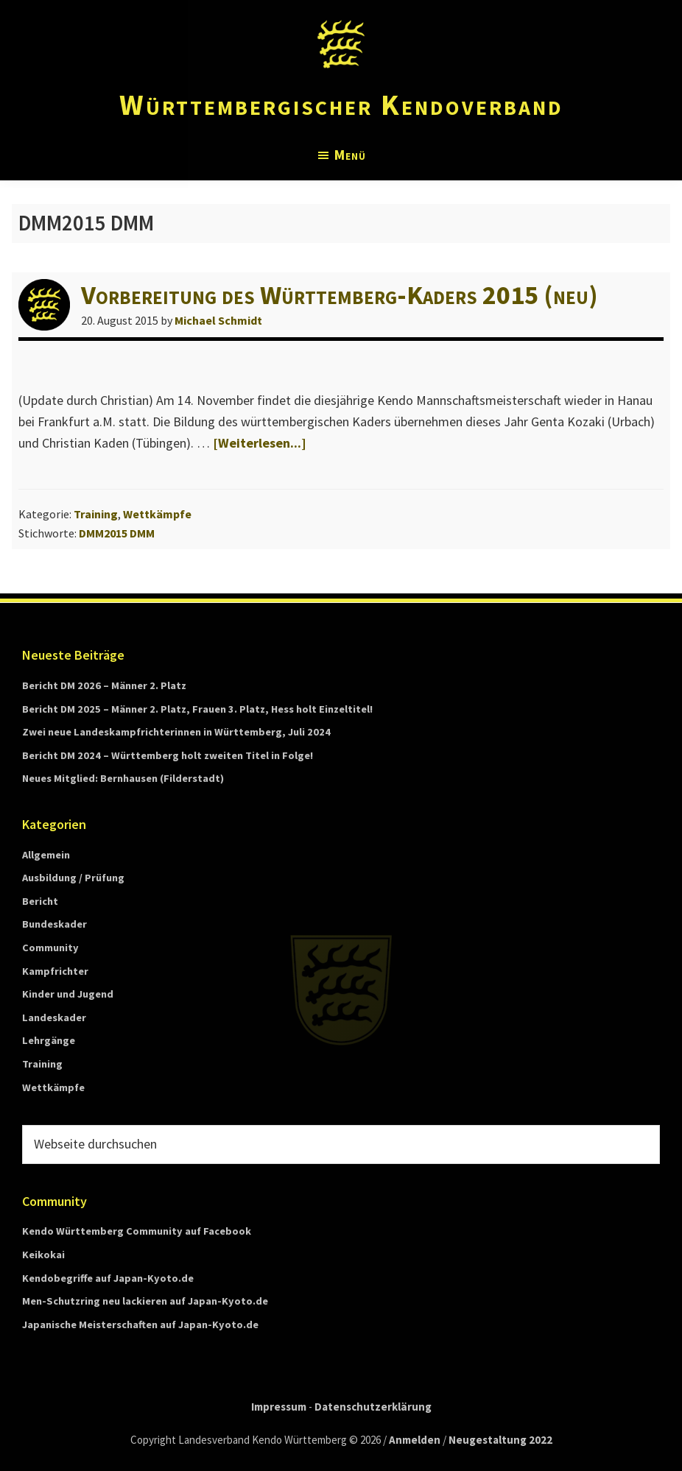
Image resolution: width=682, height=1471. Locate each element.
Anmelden (414, 1440)
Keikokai (43, 1254)
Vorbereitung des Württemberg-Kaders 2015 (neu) (339, 294)
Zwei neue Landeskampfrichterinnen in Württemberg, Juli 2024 (176, 731)
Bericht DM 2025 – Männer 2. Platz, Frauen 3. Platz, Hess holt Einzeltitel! (197, 709)
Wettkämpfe (157, 514)
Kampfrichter (55, 971)
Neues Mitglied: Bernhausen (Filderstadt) (123, 778)
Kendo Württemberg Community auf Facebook (136, 1231)
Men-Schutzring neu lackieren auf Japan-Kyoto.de (145, 1301)
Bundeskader (54, 924)
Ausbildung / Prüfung (73, 877)
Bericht (40, 901)
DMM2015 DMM (117, 533)
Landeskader (54, 1017)
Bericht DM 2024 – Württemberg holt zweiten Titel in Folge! (167, 755)
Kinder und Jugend (67, 994)
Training (96, 514)
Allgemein (46, 854)
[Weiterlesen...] (259, 443)
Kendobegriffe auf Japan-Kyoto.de (108, 1278)
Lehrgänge (48, 1040)
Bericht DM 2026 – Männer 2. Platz (104, 685)
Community (50, 947)
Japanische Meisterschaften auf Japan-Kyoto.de (140, 1324)
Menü (350, 154)
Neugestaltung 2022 (500, 1440)
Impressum (278, 1407)
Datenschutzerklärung (373, 1407)
